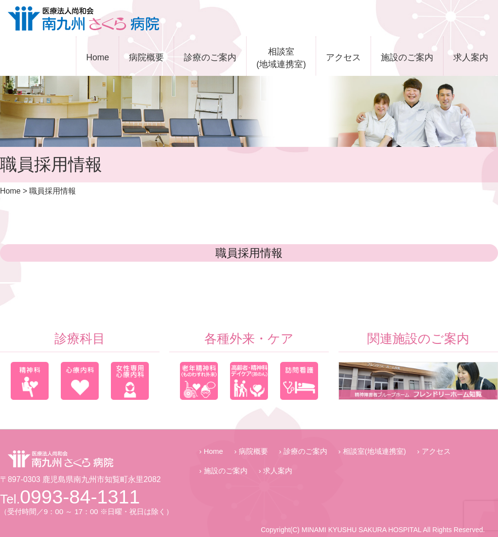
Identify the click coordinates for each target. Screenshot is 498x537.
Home (97, 57)
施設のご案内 (407, 57)
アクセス (343, 57)
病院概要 (146, 57)
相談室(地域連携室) (281, 58)
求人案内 (470, 57)
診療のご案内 (210, 57)
